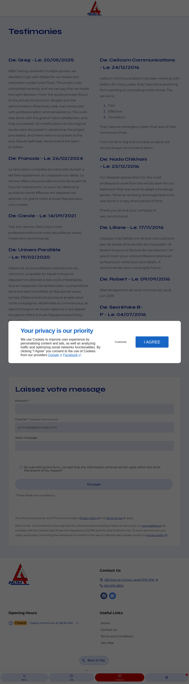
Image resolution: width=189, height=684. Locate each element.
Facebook (70, 355)
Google (53, 355)
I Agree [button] (152, 342)
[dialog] (94, 342)
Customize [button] (121, 342)
